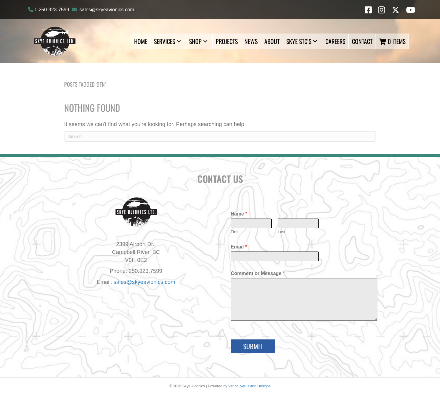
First (234, 232)
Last (281, 232)
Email (239, 246)
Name (239, 213)
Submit (252, 346)
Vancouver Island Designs (249, 386)
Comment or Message (258, 273)
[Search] (220, 136)
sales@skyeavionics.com (106, 9)
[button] (178, 41)
